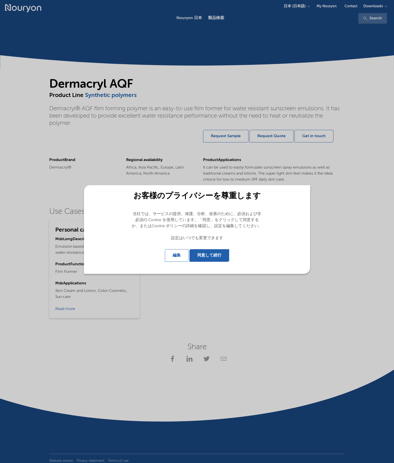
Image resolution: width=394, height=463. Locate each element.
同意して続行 (209, 255)
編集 (177, 255)
